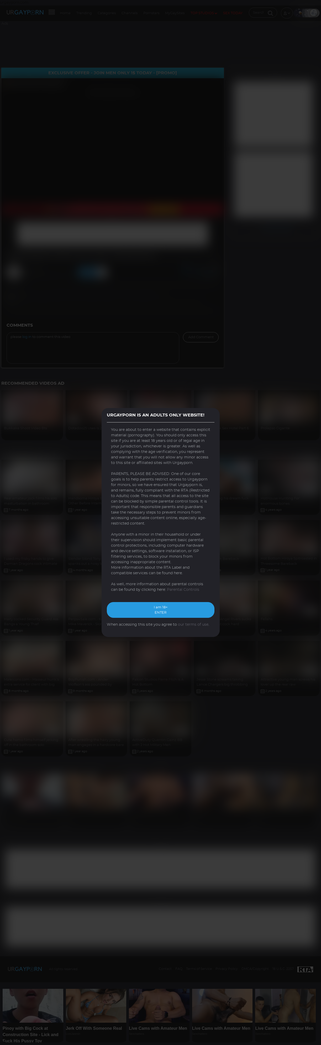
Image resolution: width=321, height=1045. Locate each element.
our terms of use (193, 624)
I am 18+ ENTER (160, 610)
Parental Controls (183, 590)
